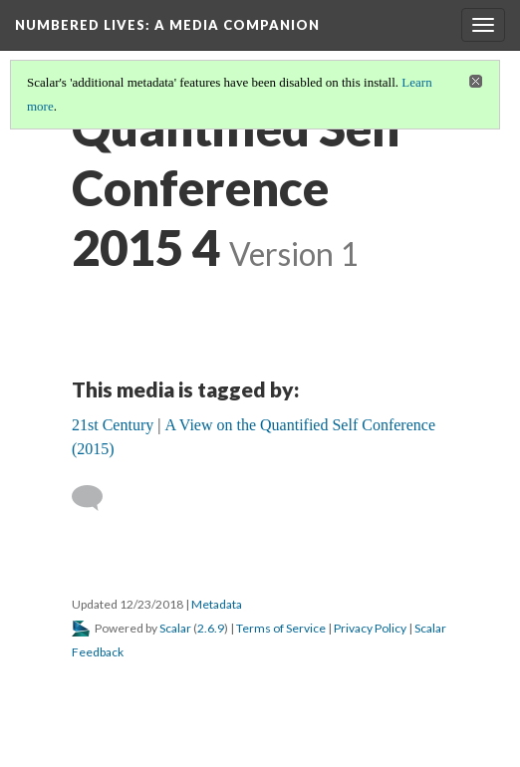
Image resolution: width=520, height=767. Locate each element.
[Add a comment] (96, 498)
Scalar (175, 628)
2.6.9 (210, 628)
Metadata (216, 604)
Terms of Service (281, 628)
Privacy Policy (370, 628)
